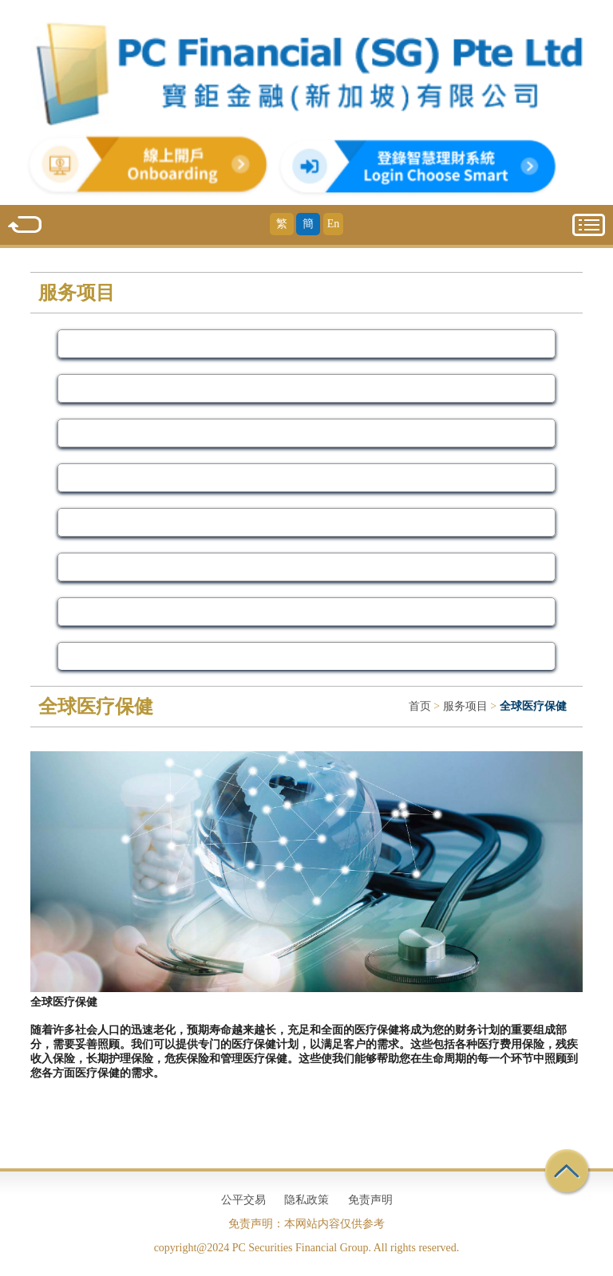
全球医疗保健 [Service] (306, 611)
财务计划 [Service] (306, 656)
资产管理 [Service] (306, 388)
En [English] (333, 224)
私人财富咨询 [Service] (306, 522)
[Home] (306, 73)
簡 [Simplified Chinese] (308, 224)
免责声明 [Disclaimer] (370, 1200)
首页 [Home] (420, 706)
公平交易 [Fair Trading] (243, 1200)
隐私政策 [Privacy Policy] (306, 1200)
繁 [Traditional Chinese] (281, 224)
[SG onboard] (122, 185)
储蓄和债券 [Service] (307, 567)
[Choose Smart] (389, 185)
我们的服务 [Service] (307, 343)
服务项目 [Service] (465, 706)
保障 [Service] (306, 477)
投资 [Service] (306, 433)
